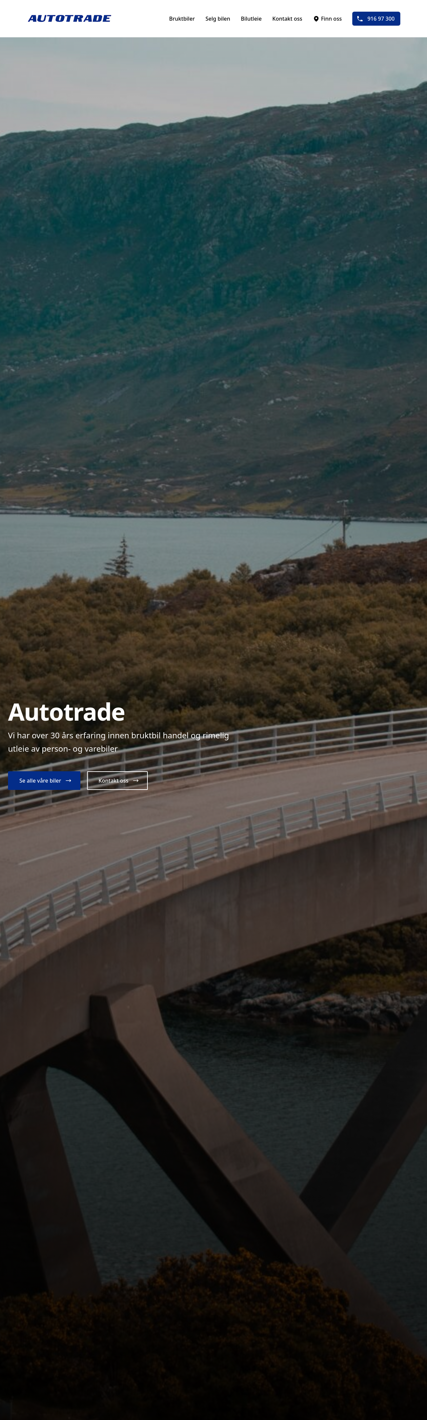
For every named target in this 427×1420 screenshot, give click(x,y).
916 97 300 (376, 18)
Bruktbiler (182, 18)
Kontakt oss (287, 18)
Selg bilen (217, 18)
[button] (44, 780)
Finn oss (327, 18)
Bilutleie (251, 18)
